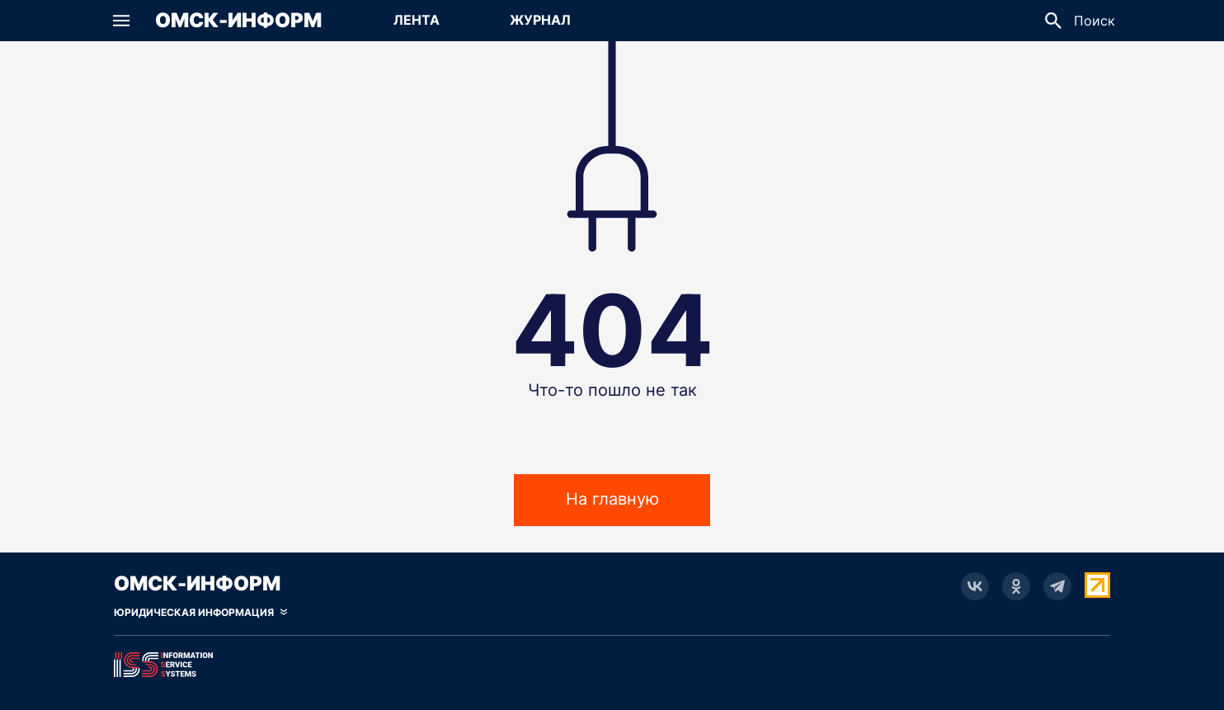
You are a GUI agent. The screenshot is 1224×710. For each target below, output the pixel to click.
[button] (121, 20)
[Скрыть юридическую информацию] (200, 612)
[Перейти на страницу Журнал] (540, 20)
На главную (612, 505)
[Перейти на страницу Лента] (416, 20)
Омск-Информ (238, 20)
